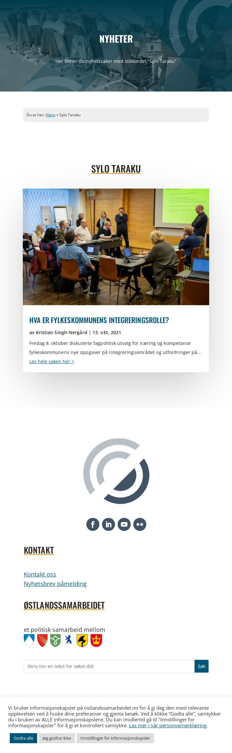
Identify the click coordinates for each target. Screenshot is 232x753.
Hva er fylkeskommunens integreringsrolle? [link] (99, 320)
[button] (92, 524)
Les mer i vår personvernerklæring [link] (168, 725)
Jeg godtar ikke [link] (57, 738)
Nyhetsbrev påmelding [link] (55, 584)
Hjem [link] (50, 115)
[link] (116, 247)
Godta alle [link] (23, 738)
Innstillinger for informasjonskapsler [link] (115, 738)
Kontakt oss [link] (40, 574)
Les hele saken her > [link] (51, 361)
